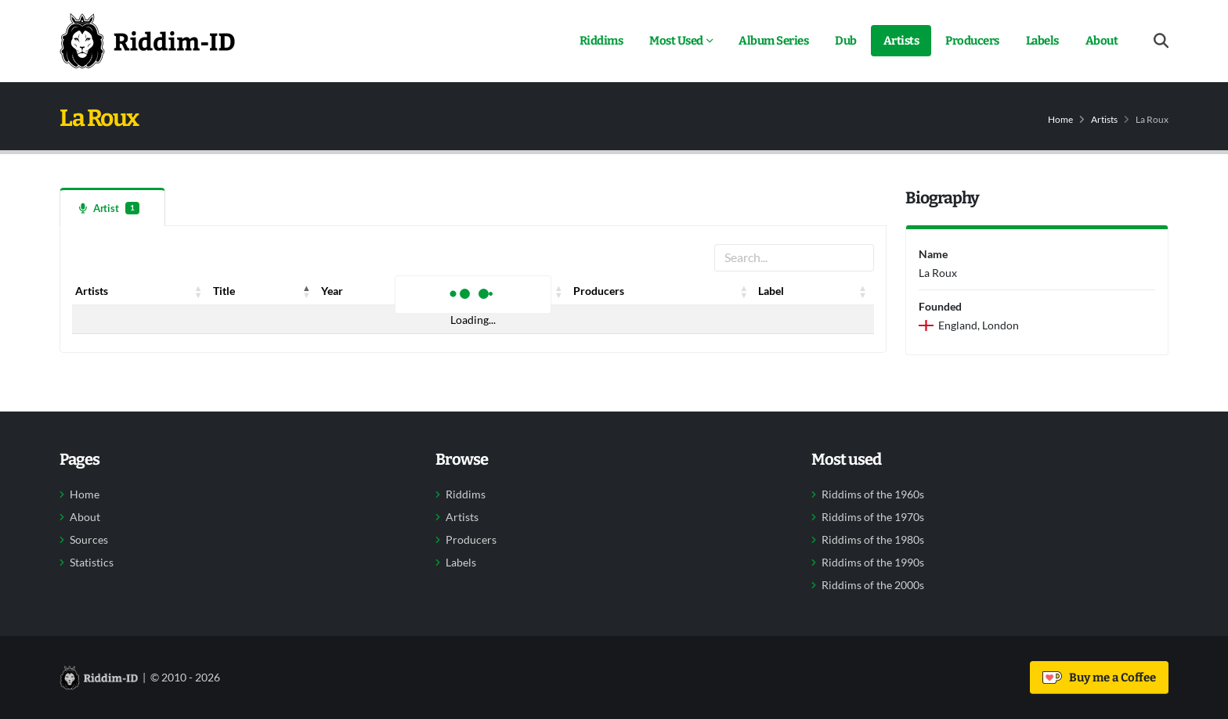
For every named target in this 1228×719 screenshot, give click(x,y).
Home (1060, 119)
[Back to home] (147, 41)
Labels (1042, 41)
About (1101, 41)
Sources (89, 540)
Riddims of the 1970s (873, 517)
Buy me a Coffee (1099, 677)
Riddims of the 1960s (873, 494)
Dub (846, 41)
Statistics (92, 562)
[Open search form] (1161, 41)
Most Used (676, 41)
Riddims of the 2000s (873, 585)
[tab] (112, 207)
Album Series (773, 41)
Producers (972, 41)
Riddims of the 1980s (873, 540)
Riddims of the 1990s (873, 562)
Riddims (601, 41)
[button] (199, 291)
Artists (901, 41)
